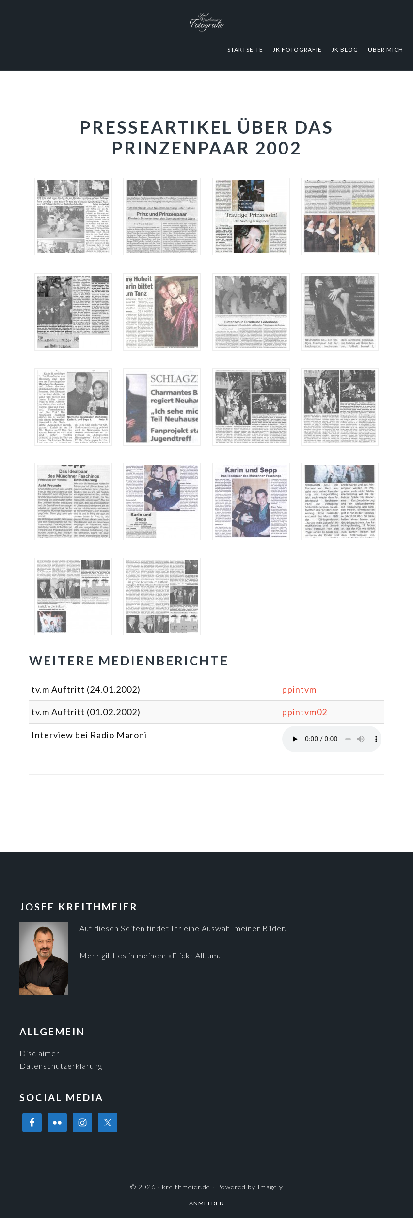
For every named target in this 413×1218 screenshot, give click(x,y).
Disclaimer (39, 1053)
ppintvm (299, 689)
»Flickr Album (193, 955)
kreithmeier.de (206, 22)
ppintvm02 (304, 712)
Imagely (270, 1187)
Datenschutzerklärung (60, 1065)
